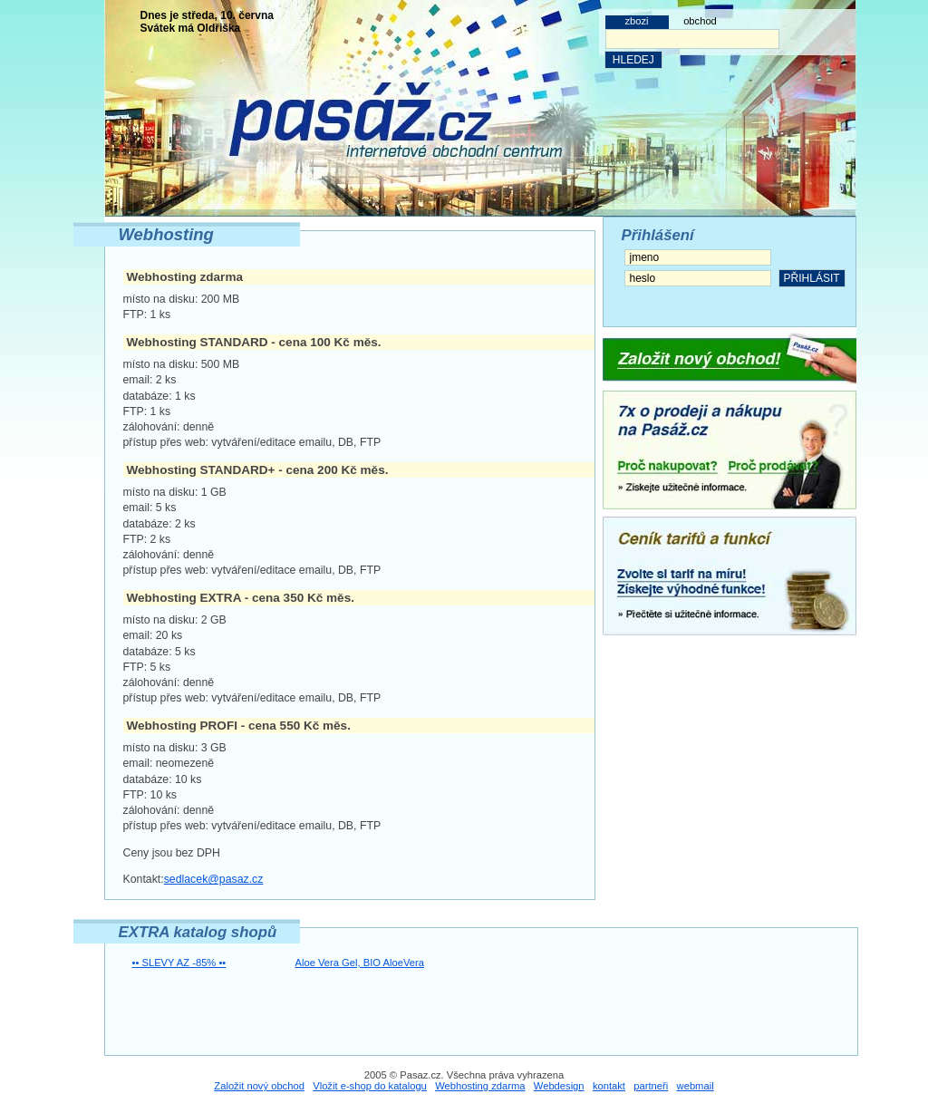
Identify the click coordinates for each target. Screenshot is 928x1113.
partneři (650, 1085)
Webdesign (559, 1085)
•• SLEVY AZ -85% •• (179, 962)
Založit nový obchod (259, 1085)
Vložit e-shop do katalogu (370, 1085)
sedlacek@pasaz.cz (214, 879)
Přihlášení (658, 235)
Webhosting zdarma (480, 1085)
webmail (695, 1085)
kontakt (609, 1085)
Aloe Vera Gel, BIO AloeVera (359, 962)
